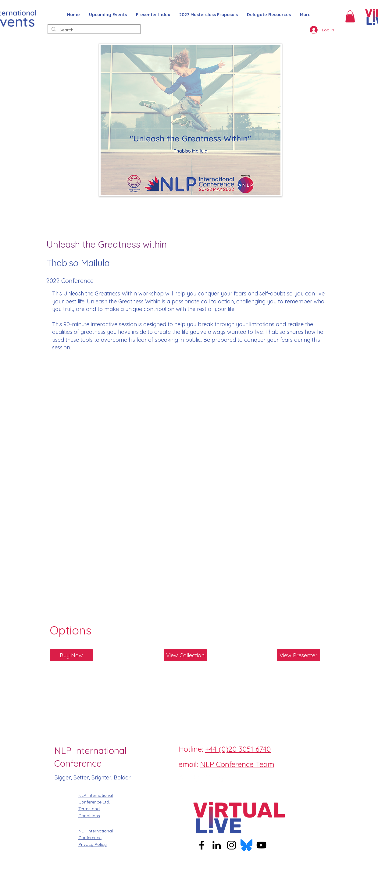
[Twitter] (208, 778)
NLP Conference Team (237, 764)
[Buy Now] (71, 655)
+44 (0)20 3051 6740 (238, 749)
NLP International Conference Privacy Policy (95, 837)
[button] (350, 16)
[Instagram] (195, 778)
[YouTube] (261, 845)
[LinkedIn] (222, 778)
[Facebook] (181, 778)
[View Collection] (185, 655)
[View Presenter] (298, 655)
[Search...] (93, 30)
